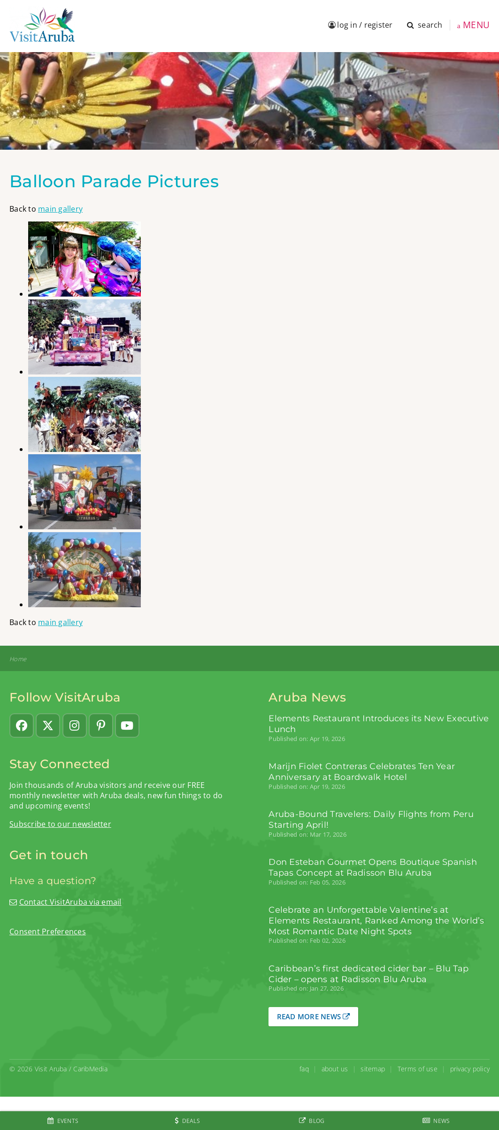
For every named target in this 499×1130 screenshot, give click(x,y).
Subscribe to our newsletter (60, 824)
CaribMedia (90, 1068)
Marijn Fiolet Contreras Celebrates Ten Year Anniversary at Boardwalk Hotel (362, 771)
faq (304, 1068)
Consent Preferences (47, 931)
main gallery (60, 209)
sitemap (373, 1068)
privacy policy (470, 1068)
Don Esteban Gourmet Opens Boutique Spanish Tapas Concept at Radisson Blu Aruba (373, 867)
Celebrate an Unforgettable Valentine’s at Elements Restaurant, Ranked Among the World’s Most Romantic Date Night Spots (376, 920)
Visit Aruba (51, 1068)
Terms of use (418, 1068)
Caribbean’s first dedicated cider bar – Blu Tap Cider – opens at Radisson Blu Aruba (368, 973)
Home (17, 659)
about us (335, 1068)
